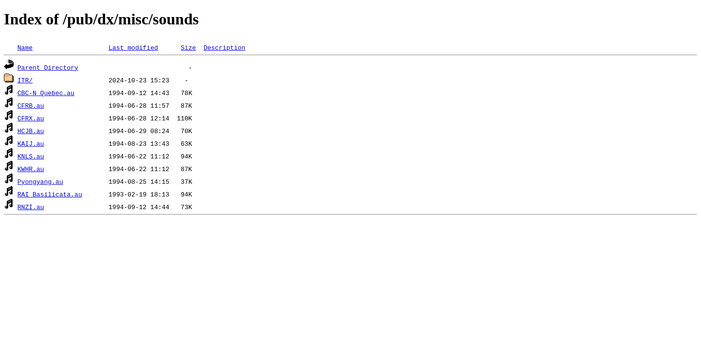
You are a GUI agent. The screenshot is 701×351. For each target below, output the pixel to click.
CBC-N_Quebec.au (46, 92)
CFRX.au (31, 118)
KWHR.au (31, 168)
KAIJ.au (31, 143)
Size (188, 47)
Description (224, 47)
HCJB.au (31, 130)
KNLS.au (31, 156)
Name (25, 47)
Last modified (133, 47)
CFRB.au (31, 105)
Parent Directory (48, 67)
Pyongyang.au (40, 181)
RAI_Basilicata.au (50, 194)
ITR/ (25, 80)
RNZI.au (31, 206)
